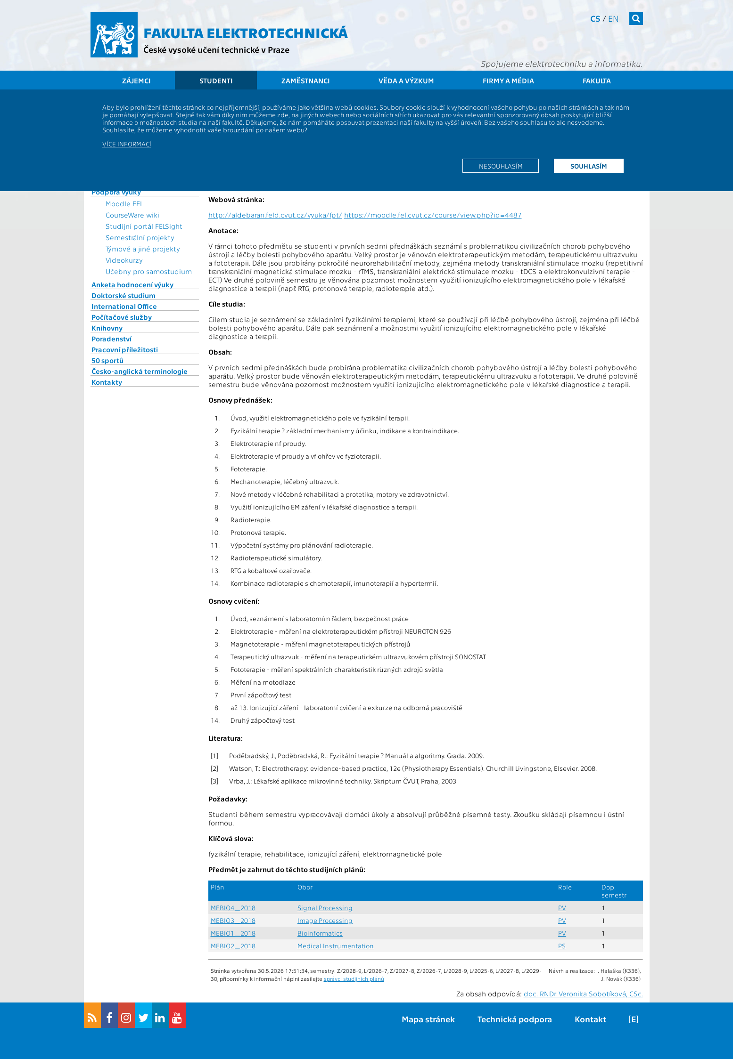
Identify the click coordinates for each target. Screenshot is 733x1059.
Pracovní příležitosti (124, 349)
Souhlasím (588, 166)
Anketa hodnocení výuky (132, 284)
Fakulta (597, 80)
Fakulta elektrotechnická (245, 32)
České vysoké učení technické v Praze (216, 49)
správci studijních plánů (354, 978)
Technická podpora (515, 1019)
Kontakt (590, 1019)
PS (562, 946)
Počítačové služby (121, 317)
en (613, 18)
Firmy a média (508, 80)
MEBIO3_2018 (233, 920)
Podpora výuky (116, 191)
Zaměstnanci (305, 80)
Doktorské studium (123, 295)
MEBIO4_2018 (233, 908)
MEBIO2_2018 (233, 946)
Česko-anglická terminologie (139, 371)
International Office (124, 306)
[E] (633, 1019)
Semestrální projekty (140, 237)
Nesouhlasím (501, 166)
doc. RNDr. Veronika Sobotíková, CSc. (583, 993)
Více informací (126, 143)
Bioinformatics (320, 933)
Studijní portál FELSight (144, 226)
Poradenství (111, 338)
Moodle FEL (124, 203)
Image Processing (325, 920)
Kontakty (106, 382)
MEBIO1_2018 (233, 933)
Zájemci (136, 80)
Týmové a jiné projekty (143, 248)
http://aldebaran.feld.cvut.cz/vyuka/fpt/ (275, 214)
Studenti (216, 80)
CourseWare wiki (132, 214)
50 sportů (107, 360)
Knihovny (107, 327)
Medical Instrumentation (335, 946)
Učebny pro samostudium (149, 271)
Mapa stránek (428, 1019)
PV (562, 908)
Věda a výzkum (406, 80)
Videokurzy (124, 260)
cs (595, 18)
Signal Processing (325, 908)
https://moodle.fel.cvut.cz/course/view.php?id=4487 (433, 214)
